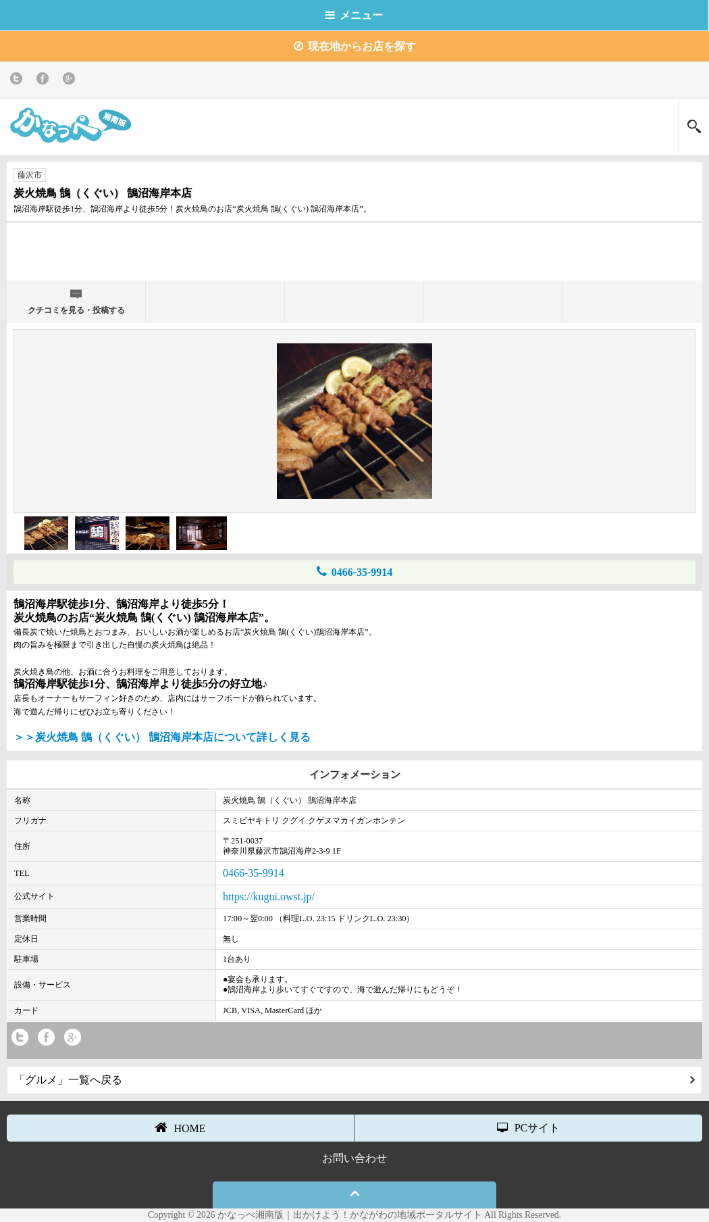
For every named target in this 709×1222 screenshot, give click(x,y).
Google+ (71, 80)
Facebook (44, 80)
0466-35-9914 (355, 571)
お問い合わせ (354, 1158)
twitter (18, 80)
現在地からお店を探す (355, 46)
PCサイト (528, 1127)
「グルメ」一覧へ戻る (354, 1079)
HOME (180, 1127)
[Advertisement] (354, 250)
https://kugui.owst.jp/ (269, 896)
